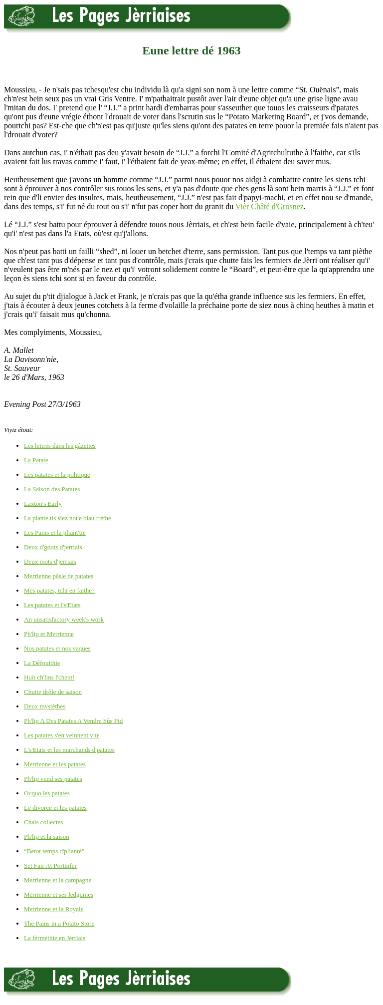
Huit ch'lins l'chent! (49, 677)
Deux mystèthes (44, 706)
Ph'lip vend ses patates (53, 778)
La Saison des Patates (52, 489)
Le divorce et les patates (55, 807)
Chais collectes (43, 822)
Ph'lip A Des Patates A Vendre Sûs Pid (73, 720)
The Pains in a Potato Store (59, 923)
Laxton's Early (43, 503)
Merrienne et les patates (55, 764)
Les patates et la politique (57, 474)
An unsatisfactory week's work (64, 619)
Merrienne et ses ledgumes (58, 894)
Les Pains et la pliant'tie (55, 532)
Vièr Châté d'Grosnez (269, 206)
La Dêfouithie (42, 663)
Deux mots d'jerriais (50, 561)
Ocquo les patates (47, 793)
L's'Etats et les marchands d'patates (69, 749)
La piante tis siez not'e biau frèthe (67, 518)
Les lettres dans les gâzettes (60, 445)
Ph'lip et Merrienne (49, 634)
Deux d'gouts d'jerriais (53, 547)
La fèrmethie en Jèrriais (54, 938)
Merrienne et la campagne (57, 880)
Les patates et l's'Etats (52, 605)
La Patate (36, 460)
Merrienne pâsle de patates (58, 576)
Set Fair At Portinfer (50, 865)
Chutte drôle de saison (53, 691)
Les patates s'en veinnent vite (62, 735)
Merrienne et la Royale (53, 909)
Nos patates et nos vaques (57, 648)
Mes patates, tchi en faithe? (59, 590)
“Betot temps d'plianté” (54, 851)
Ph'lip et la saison (46, 836)
